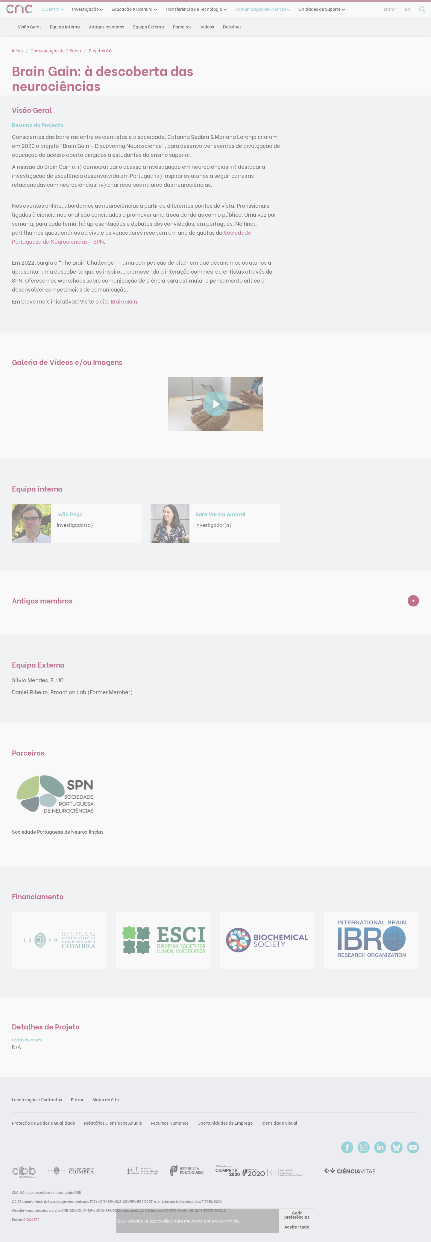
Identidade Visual (280, 1123)
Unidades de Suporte (322, 9)
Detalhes (232, 26)
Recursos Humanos (170, 1123)
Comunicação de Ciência (262, 9)
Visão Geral (29, 26)
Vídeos (207, 26)
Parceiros (182, 26)
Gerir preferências (296, 1214)
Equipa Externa (148, 26)
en (407, 9)
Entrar (390, 9)
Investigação (87, 9)
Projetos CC (100, 50)
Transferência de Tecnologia (196, 9)
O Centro (52, 9)
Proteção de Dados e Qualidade (43, 1123)
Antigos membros (106, 26)
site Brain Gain (118, 301)
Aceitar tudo (296, 1226)
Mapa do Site (105, 1099)
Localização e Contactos (37, 1099)
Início (18, 50)
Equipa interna (65, 26)
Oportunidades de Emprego (225, 1123)
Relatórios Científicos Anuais (113, 1123)
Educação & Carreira (134, 9)
